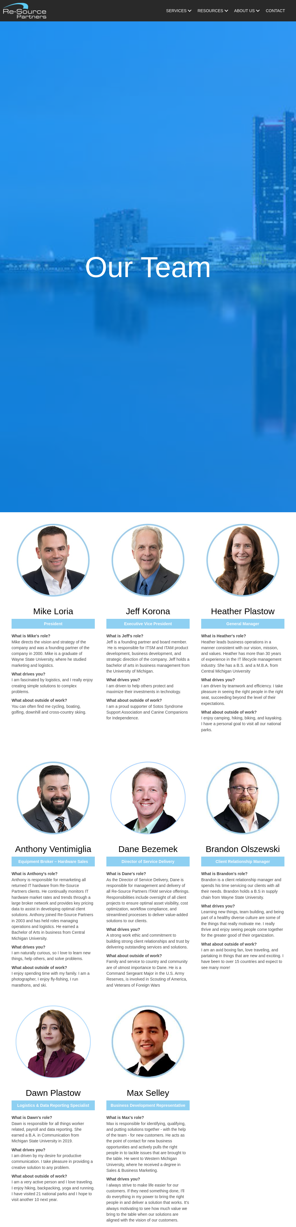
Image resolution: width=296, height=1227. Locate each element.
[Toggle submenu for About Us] (258, 11)
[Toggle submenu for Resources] (226, 11)
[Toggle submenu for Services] (189, 11)
